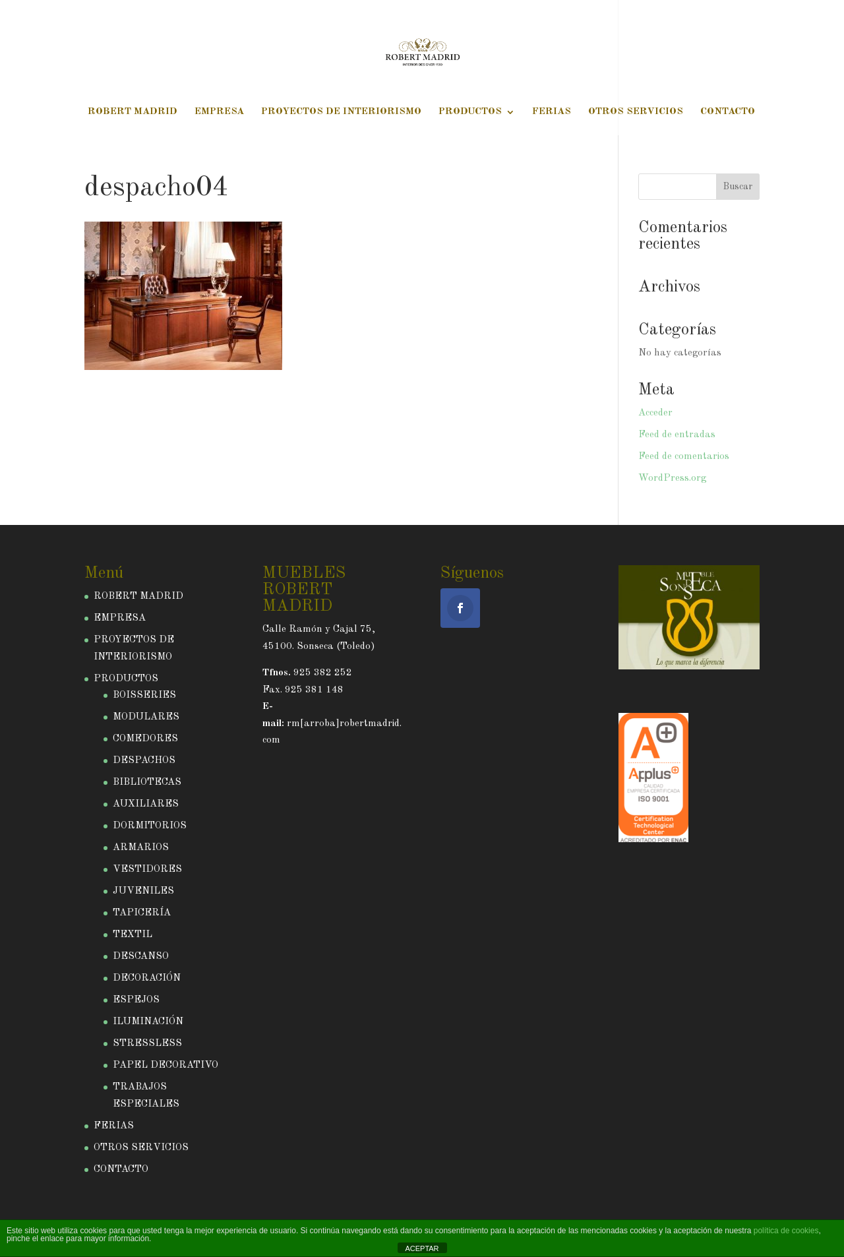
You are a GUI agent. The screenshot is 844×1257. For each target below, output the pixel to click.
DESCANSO (141, 957)
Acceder (655, 413)
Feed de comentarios (683, 457)
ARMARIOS (141, 848)
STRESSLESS (147, 1044)
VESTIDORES (147, 869)
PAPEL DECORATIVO (165, 1065)
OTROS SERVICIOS (635, 112)
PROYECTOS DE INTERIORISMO (341, 112)
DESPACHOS (144, 761)
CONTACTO (727, 112)
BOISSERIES (144, 695)
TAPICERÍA (142, 913)
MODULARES (146, 717)
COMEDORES (145, 739)
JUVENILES (143, 891)
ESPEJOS (136, 1000)
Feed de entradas (676, 435)
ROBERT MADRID (132, 112)
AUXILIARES (146, 804)
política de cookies (786, 1230)
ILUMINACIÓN (148, 1022)
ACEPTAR (421, 1248)
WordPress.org (672, 478)
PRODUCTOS (470, 112)
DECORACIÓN (147, 978)
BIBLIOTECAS (147, 782)
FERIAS (551, 112)
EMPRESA (219, 112)
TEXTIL (132, 935)
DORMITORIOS (150, 826)
